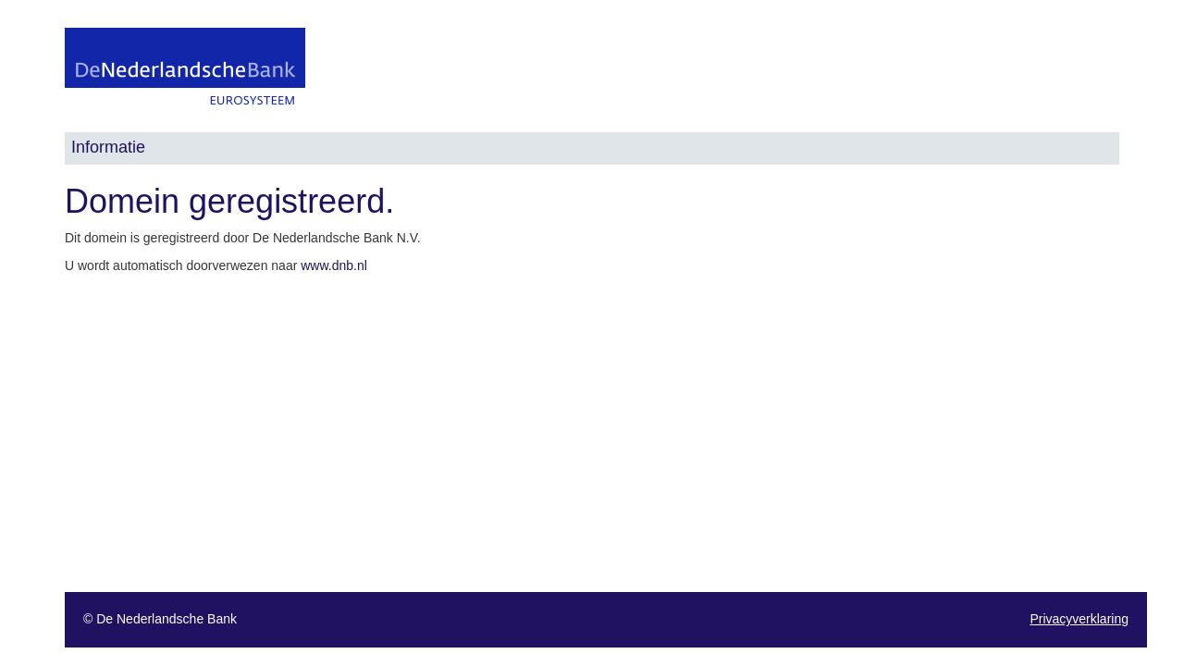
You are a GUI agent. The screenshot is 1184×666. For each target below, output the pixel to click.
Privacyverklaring (1079, 618)
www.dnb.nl (334, 265)
